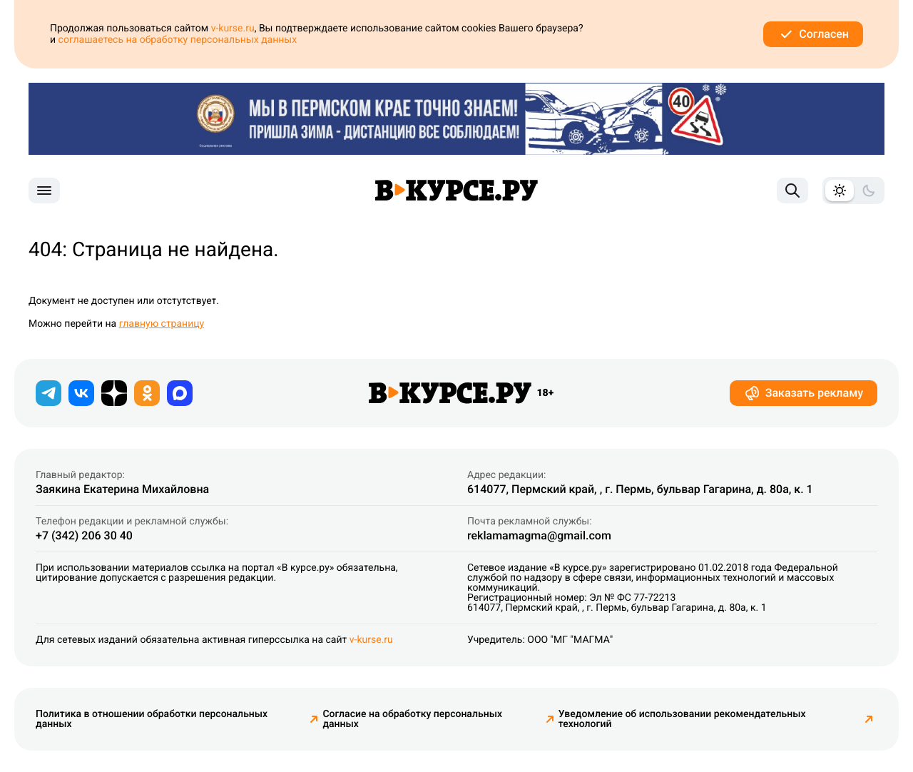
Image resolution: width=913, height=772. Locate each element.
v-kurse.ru (233, 28)
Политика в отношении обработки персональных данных (179, 719)
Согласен (813, 34)
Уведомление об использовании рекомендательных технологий (717, 719)
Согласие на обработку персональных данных (440, 719)
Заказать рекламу (803, 393)
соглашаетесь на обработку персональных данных (177, 40)
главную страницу (162, 324)
